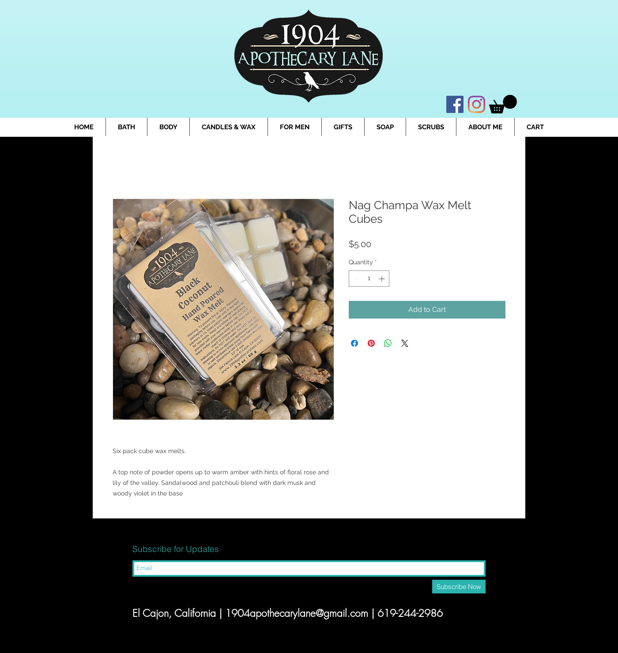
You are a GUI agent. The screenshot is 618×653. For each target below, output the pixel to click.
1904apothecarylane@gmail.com (296, 613)
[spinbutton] (369, 278)
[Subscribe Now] (459, 586)
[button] (503, 104)
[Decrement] (355, 278)
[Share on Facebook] (354, 343)
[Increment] (382, 278)
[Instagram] (476, 104)
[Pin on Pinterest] (371, 343)
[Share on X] (404, 343)
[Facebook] (455, 104)
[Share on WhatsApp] (388, 343)
